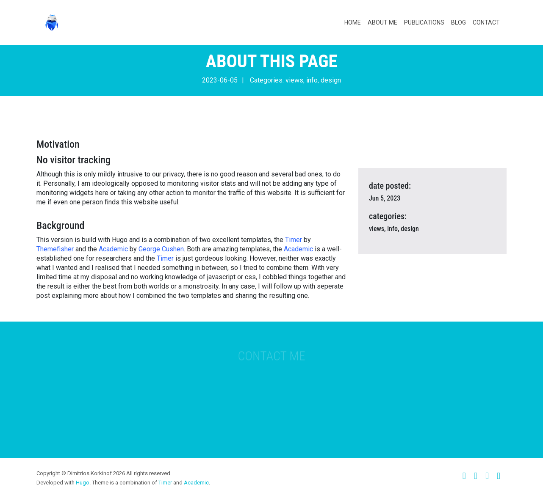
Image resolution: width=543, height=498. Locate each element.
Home (352, 22)
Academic (113, 249)
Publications (424, 22)
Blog (458, 22)
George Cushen (161, 249)
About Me (382, 22)
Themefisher (55, 249)
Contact (486, 22)
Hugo (82, 482)
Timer (293, 240)
